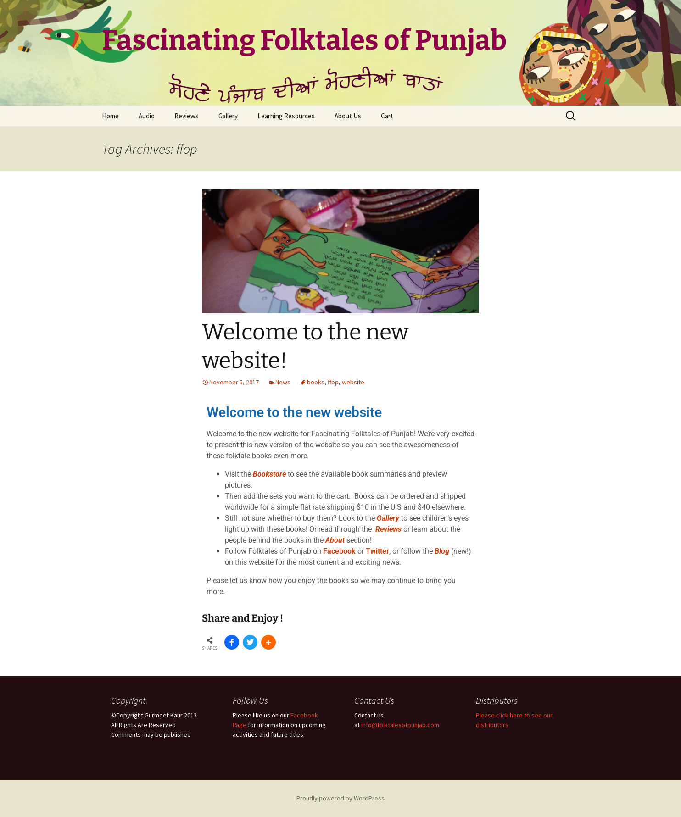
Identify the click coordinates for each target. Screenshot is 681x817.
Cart (387, 115)
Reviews (186, 115)
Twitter (377, 551)
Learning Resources (286, 115)
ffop (333, 382)
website (353, 382)
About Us (348, 115)
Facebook (339, 551)
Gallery (228, 115)
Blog (442, 551)
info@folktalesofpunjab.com (400, 725)
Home (110, 115)
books (315, 382)
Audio (147, 115)
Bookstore (269, 474)
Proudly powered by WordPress (340, 798)
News (282, 382)
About (335, 540)
